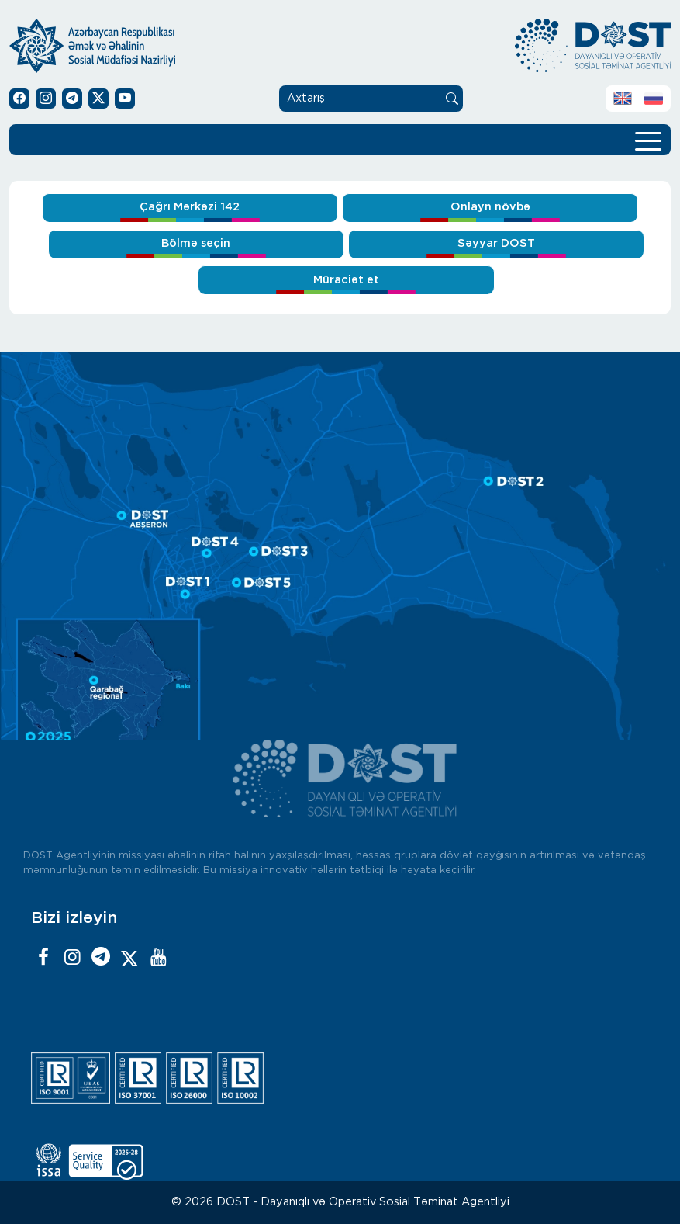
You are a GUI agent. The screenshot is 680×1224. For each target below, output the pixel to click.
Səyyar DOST (496, 243)
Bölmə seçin (195, 243)
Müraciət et (346, 280)
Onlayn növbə (490, 207)
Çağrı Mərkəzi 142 (190, 207)
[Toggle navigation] (648, 139)
